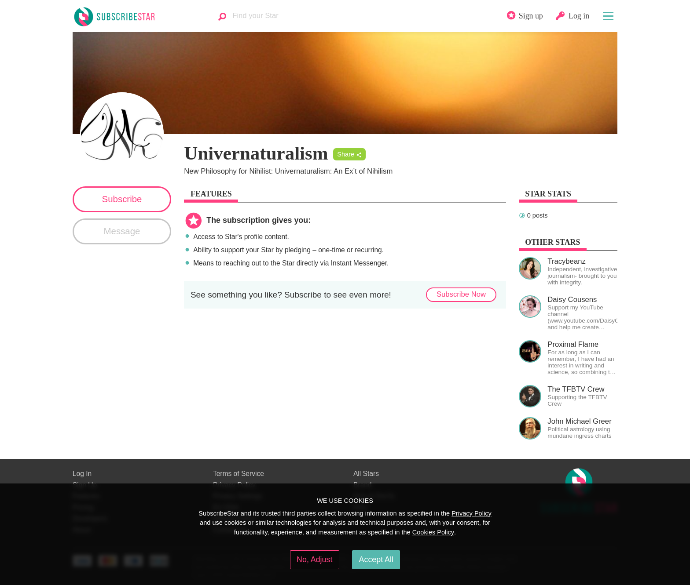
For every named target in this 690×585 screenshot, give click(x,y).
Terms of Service (238, 473)
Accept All (376, 559)
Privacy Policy (471, 513)
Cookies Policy (433, 532)
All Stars (366, 473)
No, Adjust (314, 559)
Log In (82, 473)
